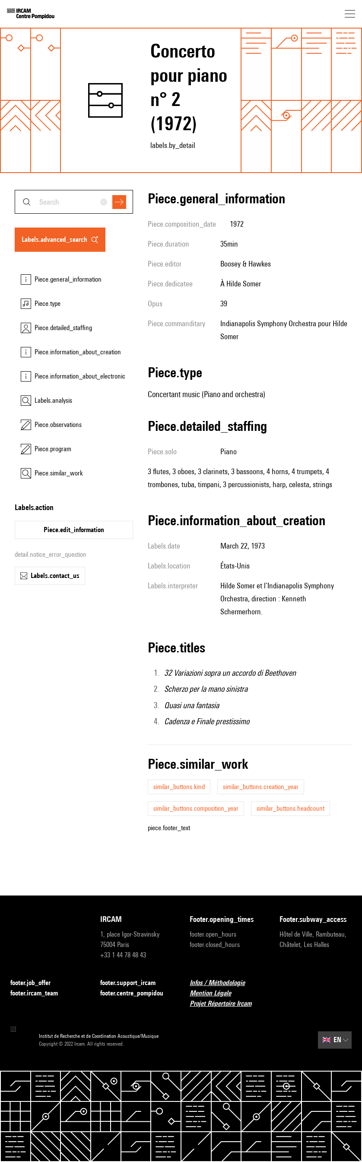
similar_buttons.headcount (290, 808)
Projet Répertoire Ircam (226, 1003)
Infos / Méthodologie (222, 983)
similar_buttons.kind (179, 787)
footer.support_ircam (133, 983)
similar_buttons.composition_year (195, 808)
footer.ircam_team (39, 993)
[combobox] (74, 202)
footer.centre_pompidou (136, 993)
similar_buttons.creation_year (260, 787)
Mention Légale (215, 993)
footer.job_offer (35, 983)
